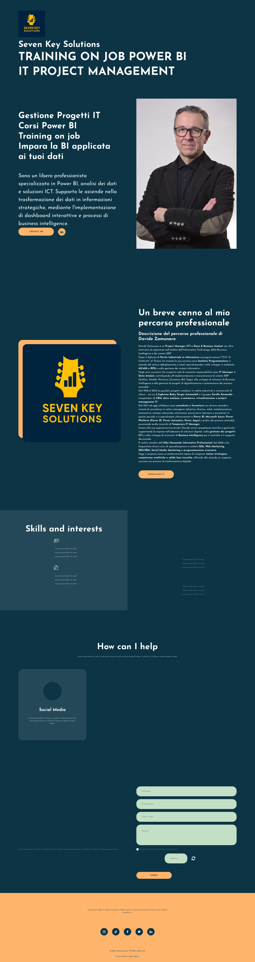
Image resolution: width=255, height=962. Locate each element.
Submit (154, 875)
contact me (36, 232)
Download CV (156, 474)
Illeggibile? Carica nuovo (193, 858)
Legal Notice (134, 956)
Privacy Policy (121, 956)
